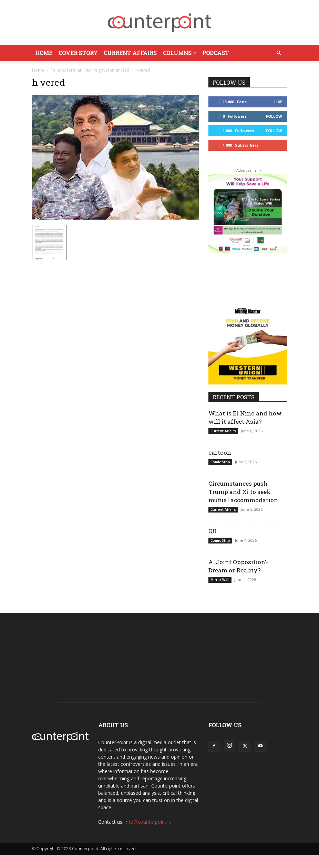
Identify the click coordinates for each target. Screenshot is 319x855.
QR (212, 531)
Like (278, 101)
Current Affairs (130, 52)
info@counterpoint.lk (148, 822)
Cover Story (78, 52)
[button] (278, 53)
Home (43, 52)
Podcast (215, 52)
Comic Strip (220, 462)
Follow (274, 116)
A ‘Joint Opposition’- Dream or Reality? (238, 566)
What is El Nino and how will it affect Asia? (245, 417)
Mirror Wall (219, 579)
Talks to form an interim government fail (90, 70)
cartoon (219, 452)
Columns (180, 52)
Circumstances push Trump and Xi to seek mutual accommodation (243, 491)
